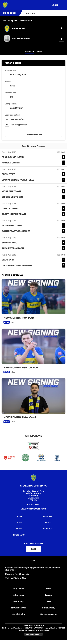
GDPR (48, 601)
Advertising (18, 595)
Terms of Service (18, 608)
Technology (18, 601)
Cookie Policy (18, 614)
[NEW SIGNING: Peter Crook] (33, 396)
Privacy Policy (48, 608)
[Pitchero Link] (33, 563)
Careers (48, 595)
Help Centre (18, 589)
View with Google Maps (33, 509)
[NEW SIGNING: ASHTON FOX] (33, 346)
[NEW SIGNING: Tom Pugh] (33, 296)
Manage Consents (48, 614)
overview (29, 52)
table (39, 52)
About (48, 589)
